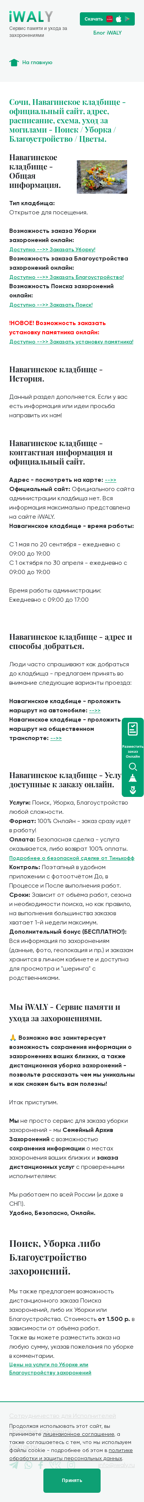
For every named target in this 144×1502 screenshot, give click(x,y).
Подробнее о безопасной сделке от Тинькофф (71, 858)
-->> (110, 480)
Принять (72, 1480)
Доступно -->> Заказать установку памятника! (71, 342)
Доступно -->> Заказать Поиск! (51, 305)
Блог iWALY (107, 33)
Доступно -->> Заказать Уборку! (52, 249)
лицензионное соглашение (78, 1434)
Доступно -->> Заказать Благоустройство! (66, 277)
